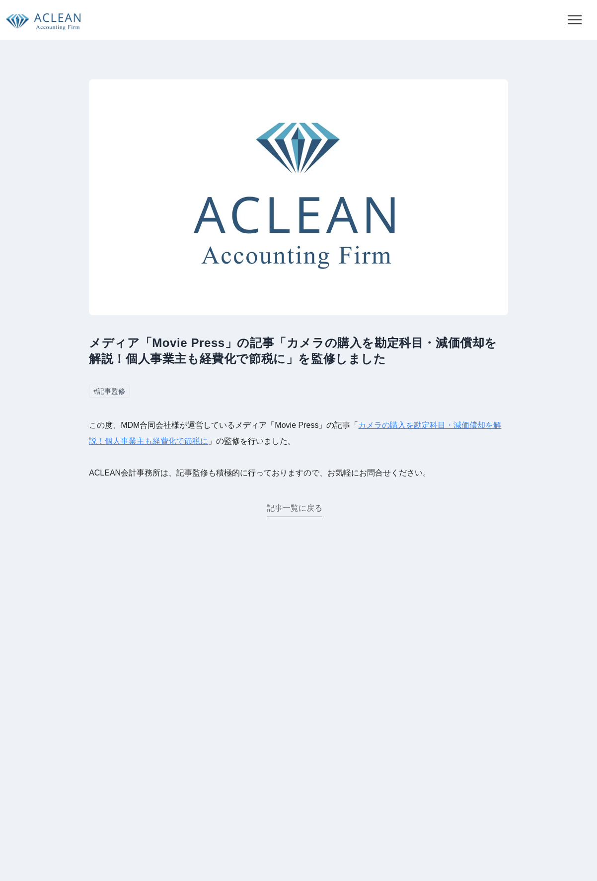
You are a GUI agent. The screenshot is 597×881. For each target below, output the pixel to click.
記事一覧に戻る (294, 509)
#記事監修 (109, 391)
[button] (575, 20)
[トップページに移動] (40, 19)
